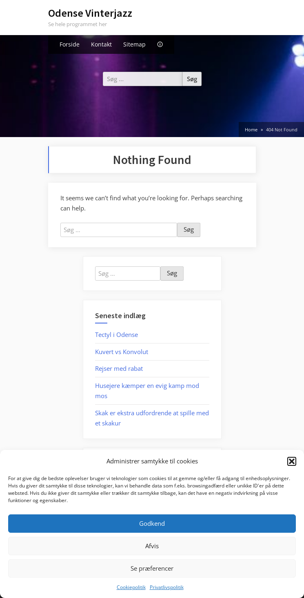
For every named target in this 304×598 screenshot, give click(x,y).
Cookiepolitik (131, 587)
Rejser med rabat (119, 368)
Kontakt (101, 44)
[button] (292, 461)
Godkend (152, 523)
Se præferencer (152, 568)
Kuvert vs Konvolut (121, 352)
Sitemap (134, 44)
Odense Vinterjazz (90, 13)
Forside (70, 44)
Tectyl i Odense (116, 334)
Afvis (152, 546)
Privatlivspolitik (167, 587)
